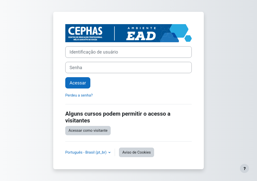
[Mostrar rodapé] (244, 168)
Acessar (78, 82)
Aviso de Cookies (136, 152)
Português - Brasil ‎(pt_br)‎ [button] (86, 152)
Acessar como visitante (88, 130)
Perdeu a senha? (79, 95)
